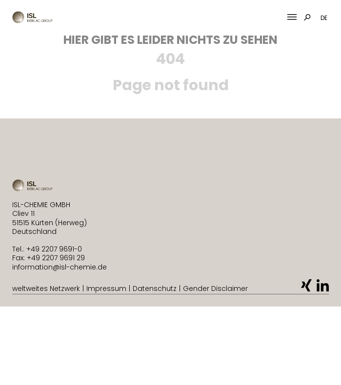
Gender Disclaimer (215, 288)
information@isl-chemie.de (59, 267)
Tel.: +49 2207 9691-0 (47, 249)
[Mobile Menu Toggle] (292, 17)
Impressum (106, 288)
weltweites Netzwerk (46, 288)
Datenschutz (155, 288)
